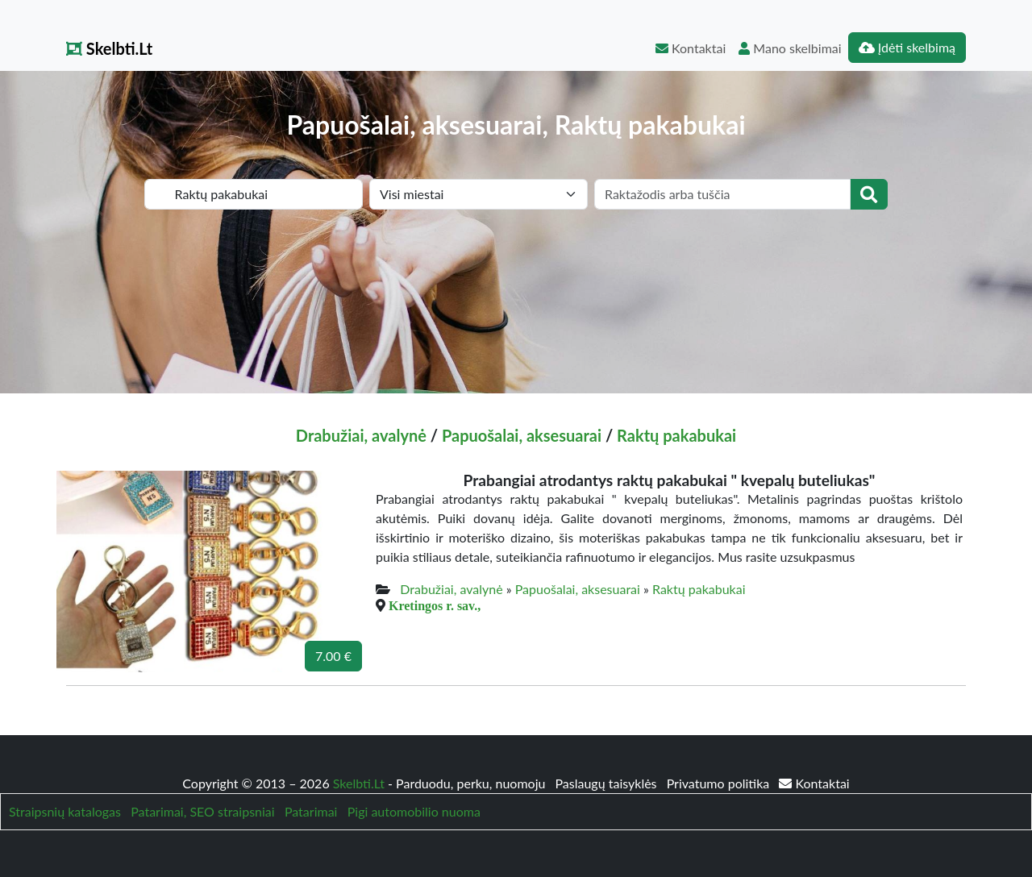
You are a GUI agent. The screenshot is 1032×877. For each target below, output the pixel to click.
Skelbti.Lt (109, 48)
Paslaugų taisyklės (607, 783)
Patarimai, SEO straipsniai (202, 811)
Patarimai (311, 811)
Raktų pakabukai (676, 435)
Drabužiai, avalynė (361, 435)
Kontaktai (690, 48)
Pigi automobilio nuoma (414, 811)
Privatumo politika (720, 783)
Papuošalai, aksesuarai (521, 435)
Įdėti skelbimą (907, 47)
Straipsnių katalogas (65, 811)
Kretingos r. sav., (435, 605)
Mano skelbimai (790, 48)
